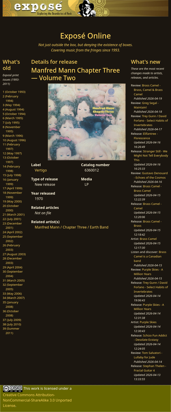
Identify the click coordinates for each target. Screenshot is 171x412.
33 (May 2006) (12, 294)
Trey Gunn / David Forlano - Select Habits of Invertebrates (151, 120)
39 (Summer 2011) (11, 330)
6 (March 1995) (13, 118)
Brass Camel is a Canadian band (150, 256)
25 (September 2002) (13, 239)
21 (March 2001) (13, 214)
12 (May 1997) (12, 153)
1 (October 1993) (14, 92)
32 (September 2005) (13, 287)
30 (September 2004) (13, 273)
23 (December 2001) (12, 225)
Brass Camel (148, 239)
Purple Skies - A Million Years (148, 271)
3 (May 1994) (11, 105)
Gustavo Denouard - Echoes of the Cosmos (151, 175)
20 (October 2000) (11, 208)
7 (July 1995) (11, 122)
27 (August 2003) (14, 254)
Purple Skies (148, 322)
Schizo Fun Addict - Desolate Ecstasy (150, 337)
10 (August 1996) (14, 140)
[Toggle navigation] (17, 22)
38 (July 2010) (12, 324)
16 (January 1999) (10, 181)
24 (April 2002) (12, 232)
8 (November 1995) (11, 129)
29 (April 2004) (12, 267)
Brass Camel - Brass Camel (147, 188)
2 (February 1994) (10, 98)
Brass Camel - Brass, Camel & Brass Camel (148, 89)
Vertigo (41, 170)
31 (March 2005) (13, 280)
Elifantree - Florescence (146, 136)
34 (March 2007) (13, 298)
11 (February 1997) (11, 146)
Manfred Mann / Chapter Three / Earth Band (71, 227)
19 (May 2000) (12, 201)
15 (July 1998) (12, 175)
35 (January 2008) (10, 304)
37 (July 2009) (12, 320)
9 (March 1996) (13, 136)
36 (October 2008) (11, 313)
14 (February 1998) (11, 168)
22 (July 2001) (12, 219)
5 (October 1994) (14, 114)
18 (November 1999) (12, 195)
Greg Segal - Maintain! (146, 105)
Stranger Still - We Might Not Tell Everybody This (151, 155)
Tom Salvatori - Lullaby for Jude (148, 355)
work (35, 388)
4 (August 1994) (13, 109)
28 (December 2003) (12, 260)
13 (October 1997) (11, 159)
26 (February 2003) (11, 247)
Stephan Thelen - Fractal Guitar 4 (150, 368)
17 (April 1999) (12, 188)
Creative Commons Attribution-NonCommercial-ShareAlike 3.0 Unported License (37, 400)
